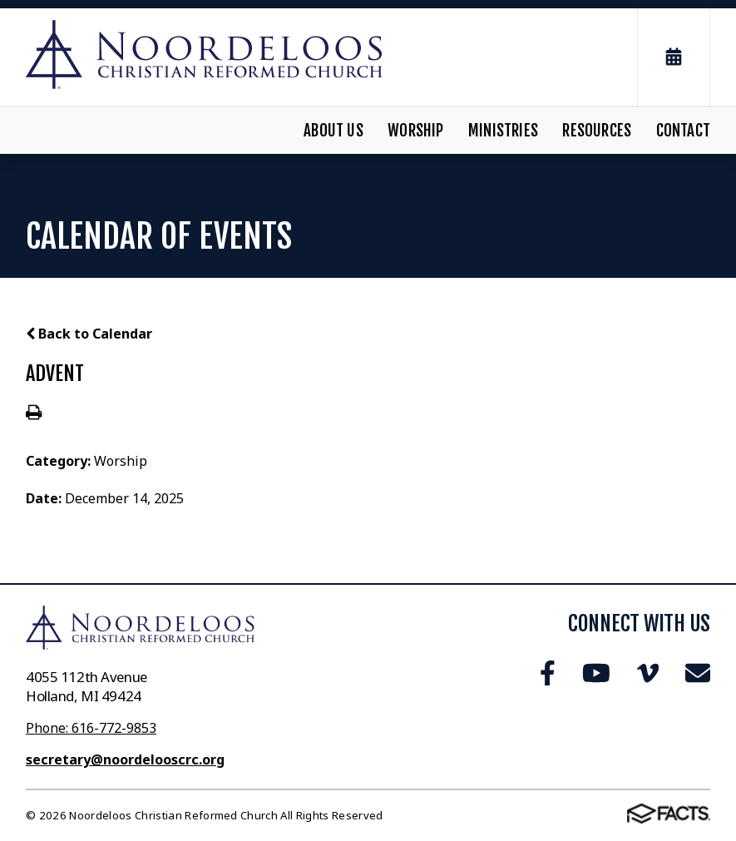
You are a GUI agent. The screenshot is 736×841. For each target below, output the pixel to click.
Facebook (548, 672)
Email (697, 672)
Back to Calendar (89, 333)
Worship (415, 131)
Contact (683, 131)
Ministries (503, 131)
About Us (333, 131)
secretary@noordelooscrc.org (125, 759)
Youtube (596, 672)
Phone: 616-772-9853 (91, 728)
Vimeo (648, 672)
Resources (596, 131)
